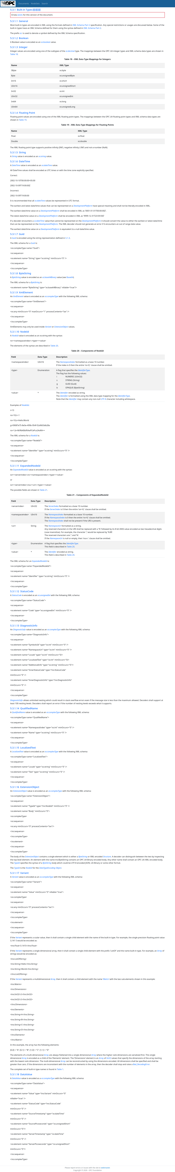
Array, (53, 979)
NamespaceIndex (67, 362)
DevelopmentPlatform (82, 205)
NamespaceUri (54, 525)
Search (45, 3)
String (14, 156)
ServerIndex (53, 506)
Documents (23, 3)
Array (159, 950)
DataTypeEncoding (47, 868)
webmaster (105, 1168)
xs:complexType (51, 296)
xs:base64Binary (49, 277)
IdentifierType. (72, 543)
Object (58, 868)
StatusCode (17, 595)
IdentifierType (84, 370)
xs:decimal (70, 51)
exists (20, 14)
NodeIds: (25, 405)
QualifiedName (18, 712)
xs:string (42, 156)
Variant (48, 326)
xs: (21, 33)
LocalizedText (17, 751)
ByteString (16, 277)
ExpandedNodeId (20, 469)
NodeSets (35, 3)
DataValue (16, 1078)
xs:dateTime (47, 165)
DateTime (16, 165)
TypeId (17, 863)
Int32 (108, 1058)
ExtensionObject (61, 326)
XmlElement (18, 296)
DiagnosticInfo (19, 629)
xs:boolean (45, 42)
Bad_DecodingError (141, 1064)
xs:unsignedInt (44, 595)
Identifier (64, 392)
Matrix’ (106, 979)
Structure (107, 856)
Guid (14, 238)
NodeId (15, 335)
